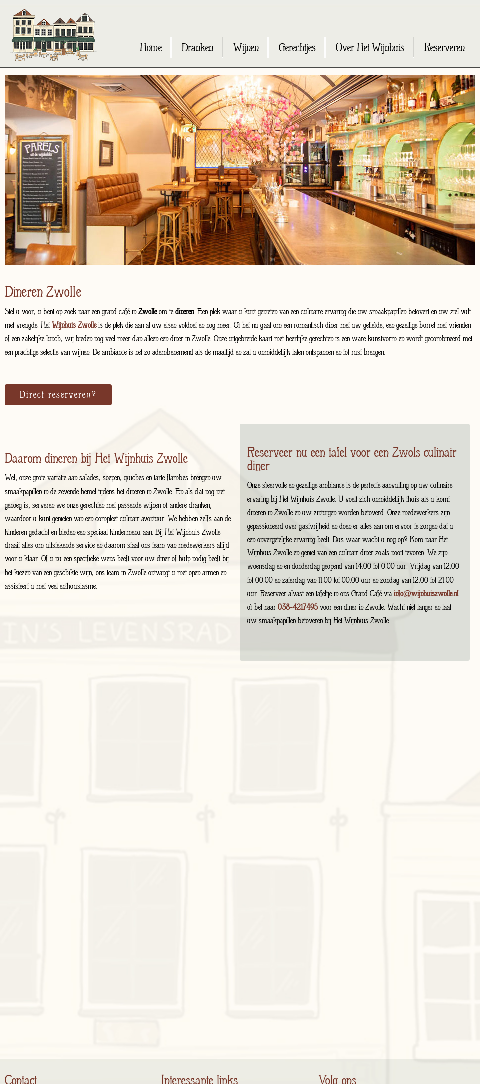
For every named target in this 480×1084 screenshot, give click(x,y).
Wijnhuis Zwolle (75, 325)
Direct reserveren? (58, 394)
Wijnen (246, 47)
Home (151, 47)
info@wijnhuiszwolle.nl (426, 593)
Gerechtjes (297, 47)
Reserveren (444, 47)
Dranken (198, 47)
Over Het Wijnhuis (370, 47)
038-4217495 (298, 607)
